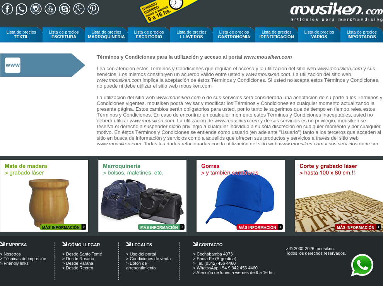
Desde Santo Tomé (84, 254)
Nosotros (12, 254)
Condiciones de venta (150, 258)
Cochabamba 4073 (215, 254)
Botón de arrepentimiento (141, 265)
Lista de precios (21, 34)
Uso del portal (143, 254)
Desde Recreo (79, 268)
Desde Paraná (79, 263)
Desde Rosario (80, 258)
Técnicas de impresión (24, 258)
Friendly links (15, 263)
